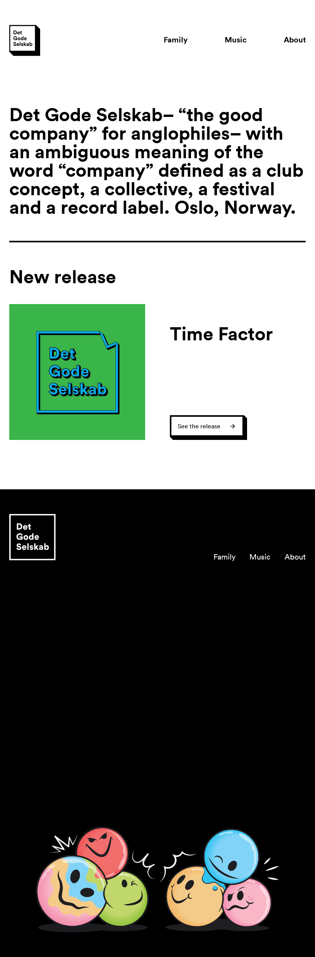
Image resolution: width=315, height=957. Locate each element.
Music (236, 39)
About (295, 39)
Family (176, 39)
